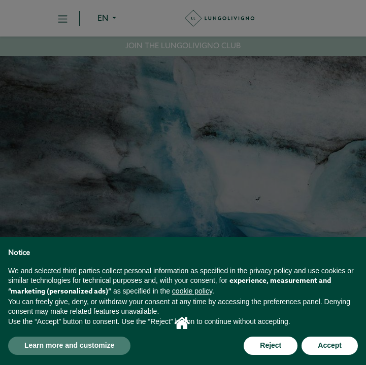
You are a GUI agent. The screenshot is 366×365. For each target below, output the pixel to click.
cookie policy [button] (192, 291)
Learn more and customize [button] (69, 345)
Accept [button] (330, 345)
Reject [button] (270, 345)
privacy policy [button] (270, 271)
